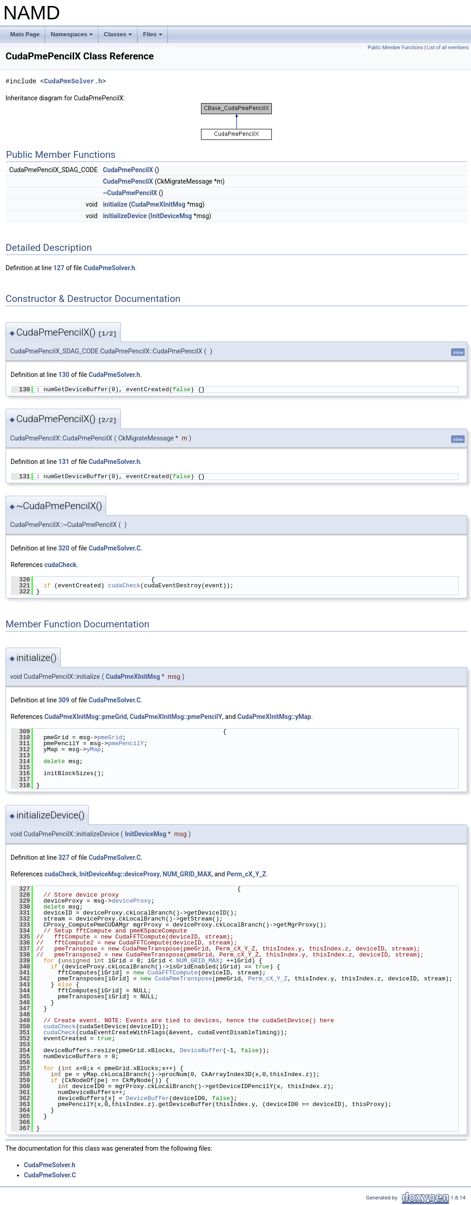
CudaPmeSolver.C (115, 548)
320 (63, 548)
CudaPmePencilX (128, 170)
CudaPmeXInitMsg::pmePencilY (176, 716)
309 (63, 700)
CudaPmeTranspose (183, 978)
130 (63, 374)
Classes (118, 37)
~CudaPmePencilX (130, 193)
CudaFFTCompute (173, 972)
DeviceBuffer (201, 1050)
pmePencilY (126, 743)
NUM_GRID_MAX (187, 874)
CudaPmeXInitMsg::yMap (274, 716)
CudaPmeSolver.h (73, 81)
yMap (93, 749)
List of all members (448, 48)
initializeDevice (125, 216)
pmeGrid (109, 737)
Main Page (25, 34)
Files (153, 37)
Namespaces (72, 37)
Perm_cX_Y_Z (246, 874)
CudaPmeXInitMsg (158, 204)
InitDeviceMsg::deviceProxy (119, 874)
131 (63, 461)
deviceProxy (131, 901)
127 (58, 268)
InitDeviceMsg (171, 216)
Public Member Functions (395, 48)
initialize (115, 204)
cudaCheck (60, 564)
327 (63, 857)
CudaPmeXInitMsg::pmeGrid (85, 716)
